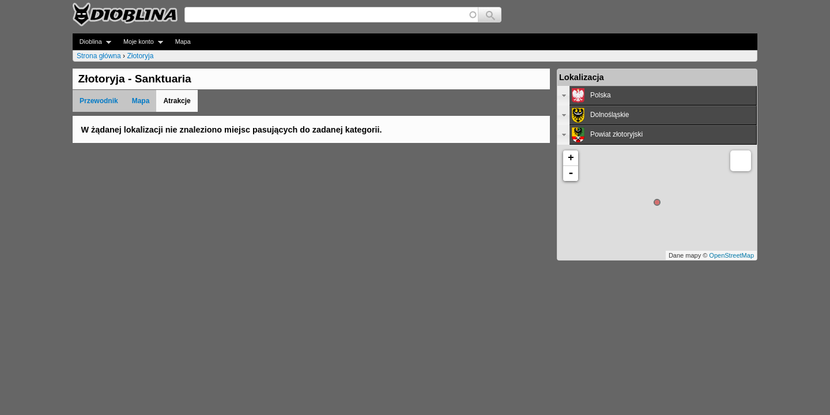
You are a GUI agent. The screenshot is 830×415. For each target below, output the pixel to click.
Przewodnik (99, 101)
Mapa (183, 41)
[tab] (657, 95)
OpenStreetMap (731, 255)
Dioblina (92, 42)
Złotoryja (140, 56)
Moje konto (139, 42)
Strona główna (99, 56)
